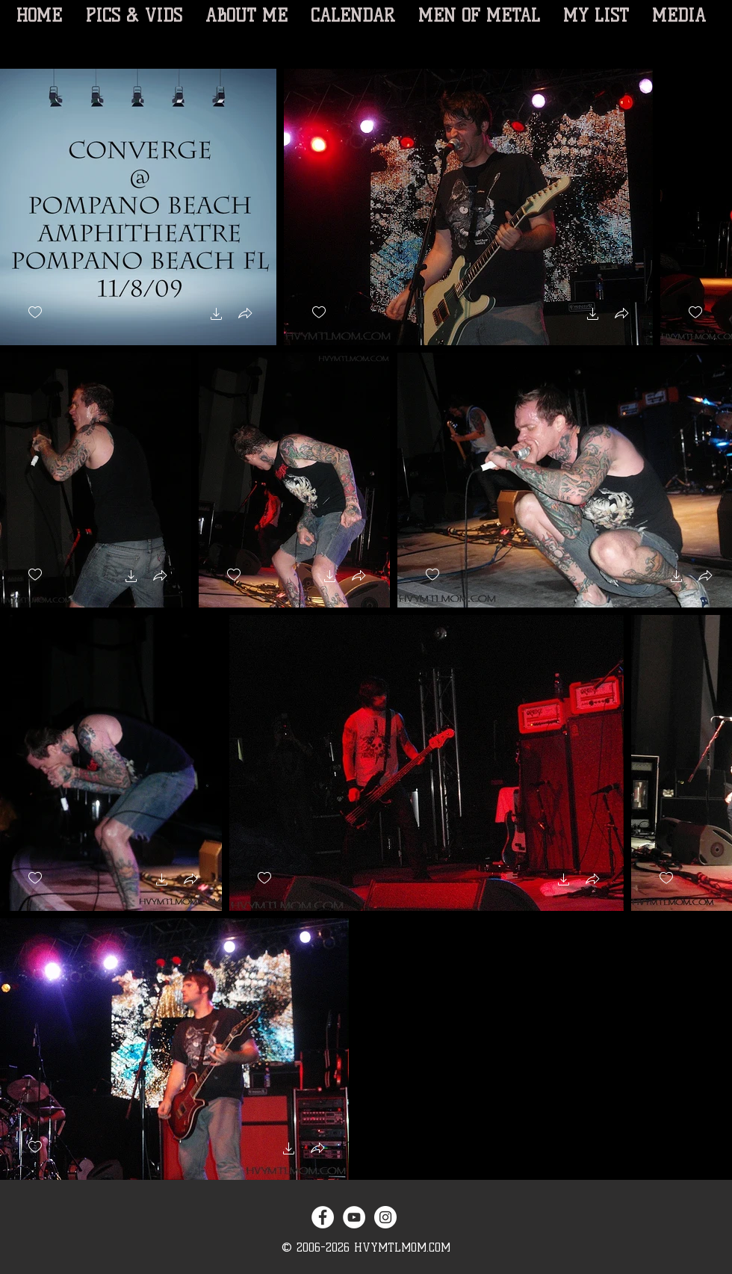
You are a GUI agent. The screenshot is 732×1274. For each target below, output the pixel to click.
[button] (216, 315)
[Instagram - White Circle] (385, 1217)
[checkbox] (35, 312)
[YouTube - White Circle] (354, 1217)
